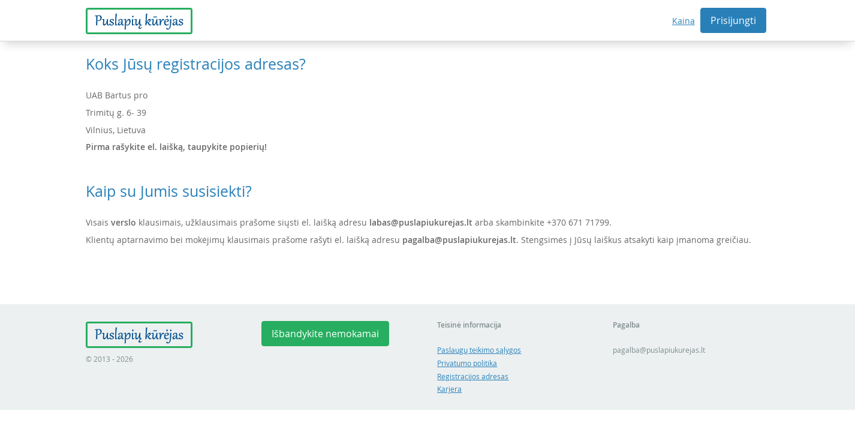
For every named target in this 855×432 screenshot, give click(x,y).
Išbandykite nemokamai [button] (325, 333)
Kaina (683, 20)
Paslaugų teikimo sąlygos (479, 350)
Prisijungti (733, 20)
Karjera (449, 389)
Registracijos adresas (472, 376)
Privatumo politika (467, 363)
